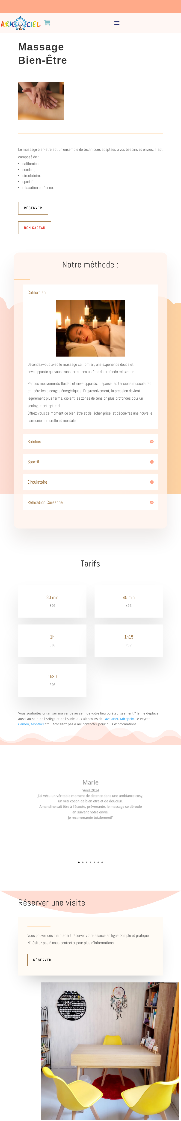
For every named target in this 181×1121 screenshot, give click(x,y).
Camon (23, 724)
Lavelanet (111, 719)
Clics (90, 834)
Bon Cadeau (34, 228)
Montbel (37, 724)
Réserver (33, 208)
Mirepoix (127, 719)
